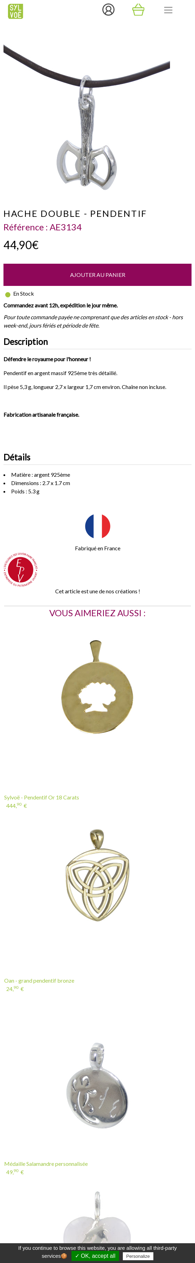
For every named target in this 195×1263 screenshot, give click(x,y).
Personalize (138, 1256)
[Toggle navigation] (168, 10)
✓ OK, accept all (95, 1256)
